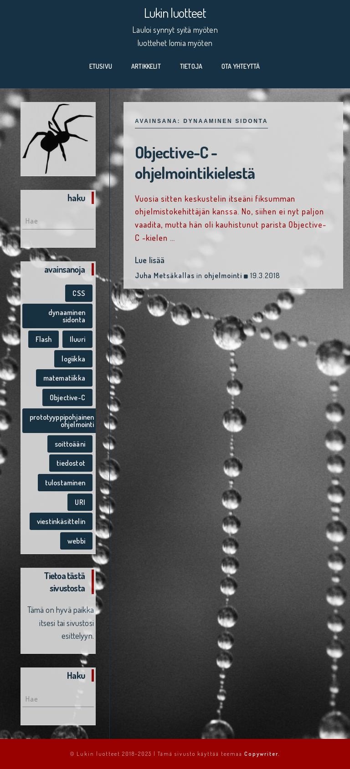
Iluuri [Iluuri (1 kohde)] (77, 339)
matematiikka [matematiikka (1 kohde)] (64, 377)
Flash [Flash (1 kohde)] (44, 339)
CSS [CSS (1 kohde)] (78, 293)
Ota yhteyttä (240, 66)
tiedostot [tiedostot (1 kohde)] (71, 463)
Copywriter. (262, 753)
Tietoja (191, 66)
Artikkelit (146, 66)
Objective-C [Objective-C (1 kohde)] (67, 397)
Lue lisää (150, 260)
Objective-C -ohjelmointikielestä (196, 162)
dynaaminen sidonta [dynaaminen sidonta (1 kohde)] (66, 316)
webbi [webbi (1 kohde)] (76, 540)
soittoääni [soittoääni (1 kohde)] (70, 443)
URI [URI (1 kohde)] (80, 502)
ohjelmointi (223, 275)
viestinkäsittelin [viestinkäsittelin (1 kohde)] (61, 521)
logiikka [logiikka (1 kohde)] (73, 358)
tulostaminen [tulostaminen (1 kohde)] (65, 482)
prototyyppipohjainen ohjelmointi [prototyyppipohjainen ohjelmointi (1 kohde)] (62, 421)
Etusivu (100, 66)
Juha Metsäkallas (165, 275)
